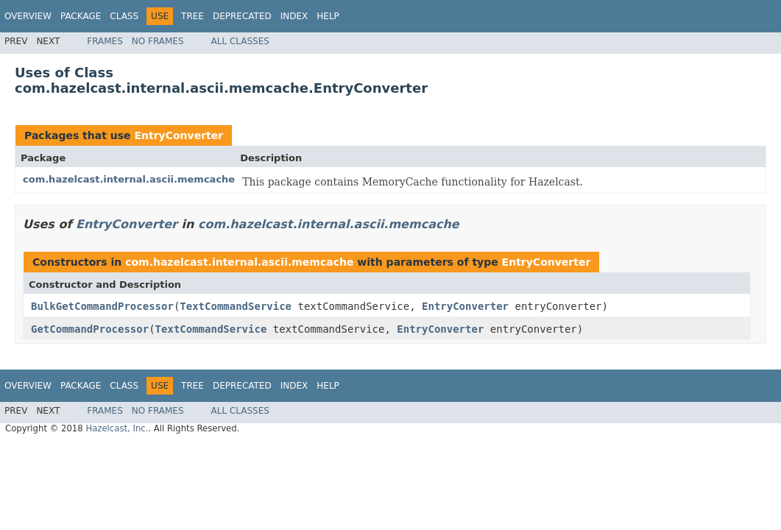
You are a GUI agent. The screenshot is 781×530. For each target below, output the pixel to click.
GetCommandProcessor (90, 329)
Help (328, 16)
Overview (28, 16)
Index (294, 16)
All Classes (240, 41)
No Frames (158, 41)
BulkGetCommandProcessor (102, 306)
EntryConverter (178, 135)
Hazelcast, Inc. (116, 428)
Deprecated (242, 16)
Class (124, 16)
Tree (192, 16)
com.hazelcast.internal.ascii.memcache (129, 179)
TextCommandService (235, 306)
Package (80, 16)
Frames (105, 41)
